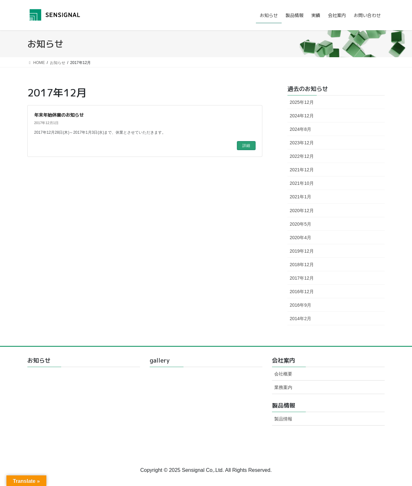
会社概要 (283, 373)
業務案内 (283, 387)
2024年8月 (300, 129)
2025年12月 (302, 102)
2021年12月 (302, 169)
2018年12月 (302, 264)
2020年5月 (300, 224)
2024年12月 (302, 115)
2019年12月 (302, 251)
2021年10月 (302, 183)
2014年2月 (300, 318)
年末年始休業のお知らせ (59, 115)
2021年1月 (300, 196)
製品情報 (283, 418)
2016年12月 (302, 291)
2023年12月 (302, 142)
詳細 (246, 145)
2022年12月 (302, 156)
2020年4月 (300, 237)
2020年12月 (302, 210)
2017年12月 (302, 278)
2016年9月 (300, 305)
